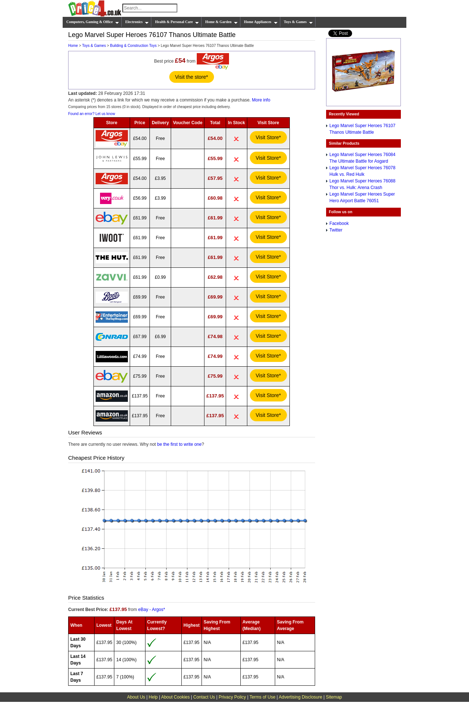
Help (153, 697)
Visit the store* (191, 77)
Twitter (335, 230)
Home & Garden (221, 22)
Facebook (339, 223)
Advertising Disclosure (300, 697)
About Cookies (175, 697)
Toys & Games (298, 22)
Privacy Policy (232, 697)
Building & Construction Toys (133, 46)
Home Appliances (261, 22)
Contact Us (204, 697)
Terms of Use (263, 697)
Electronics (137, 22)
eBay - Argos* (151, 609)
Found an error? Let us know (91, 114)
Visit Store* (268, 137)
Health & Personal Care (177, 22)
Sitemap (334, 697)
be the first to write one (179, 444)
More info (261, 100)
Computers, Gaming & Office (92, 22)
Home (73, 46)
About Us (136, 697)
